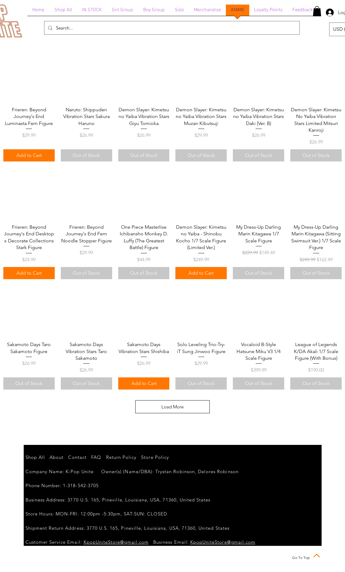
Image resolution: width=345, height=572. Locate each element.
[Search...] (171, 27)
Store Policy (155, 457)
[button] (317, 11)
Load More (172, 407)
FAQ (96, 457)
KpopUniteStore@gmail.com (116, 542)
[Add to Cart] (29, 155)
